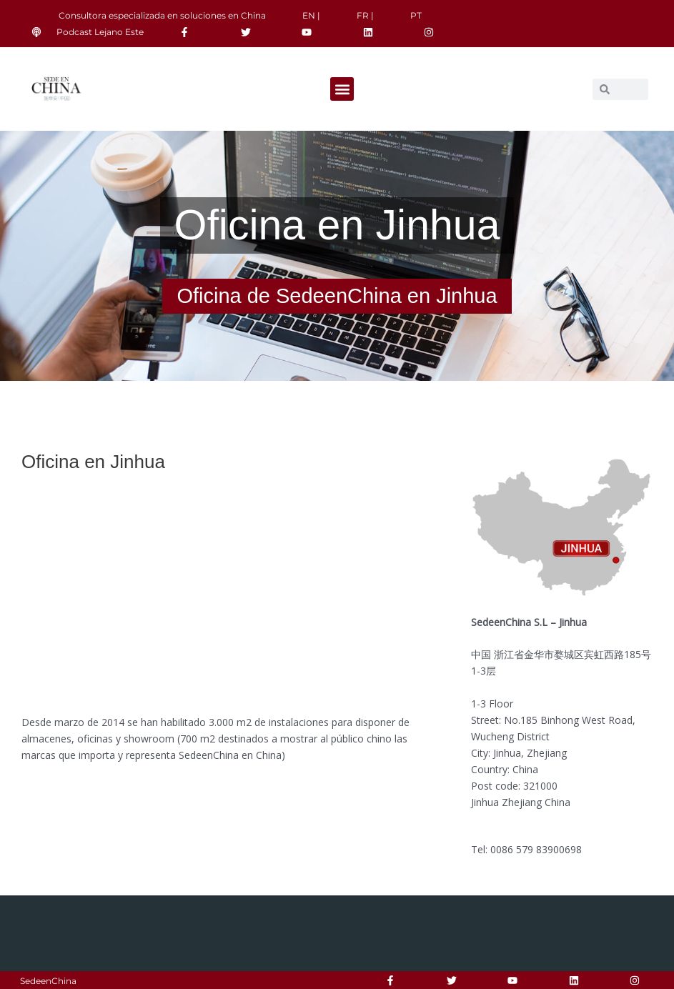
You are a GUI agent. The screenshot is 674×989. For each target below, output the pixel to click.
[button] (342, 89)
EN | (311, 15)
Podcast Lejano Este (100, 31)
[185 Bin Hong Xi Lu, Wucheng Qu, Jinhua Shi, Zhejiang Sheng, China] (224, 592)
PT (416, 15)
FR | (365, 15)
